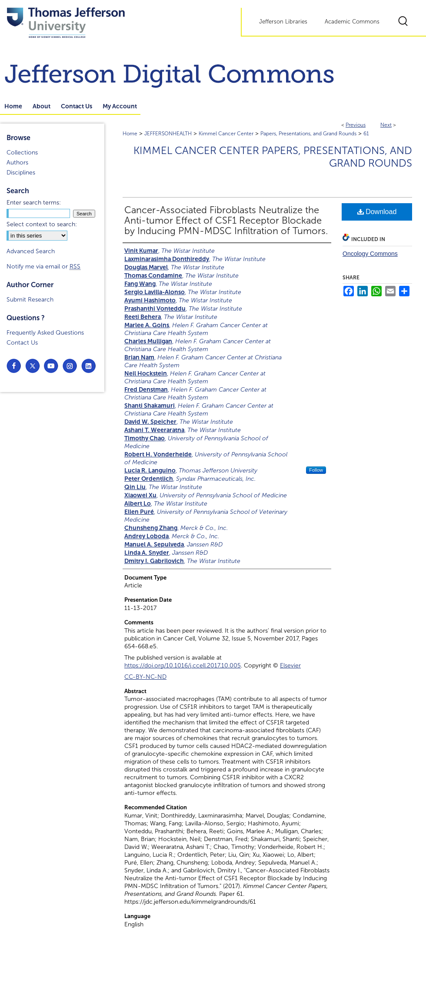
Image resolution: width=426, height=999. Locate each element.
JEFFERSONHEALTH (168, 134)
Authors (17, 162)
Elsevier (290, 665)
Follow (316, 470)
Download (377, 211)
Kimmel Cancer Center (226, 134)
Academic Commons (352, 22)
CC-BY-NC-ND (145, 677)
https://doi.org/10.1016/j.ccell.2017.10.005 (182, 665)
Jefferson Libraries (283, 22)
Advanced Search (31, 251)
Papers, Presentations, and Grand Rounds (308, 134)
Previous (356, 125)
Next (386, 125)
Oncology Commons (370, 253)
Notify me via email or (43, 266)
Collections (22, 152)
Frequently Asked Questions (45, 332)
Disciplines (21, 172)
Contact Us (22, 342)
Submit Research (30, 299)
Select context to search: (42, 224)
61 (366, 134)
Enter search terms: (34, 202)
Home (130, 134)
